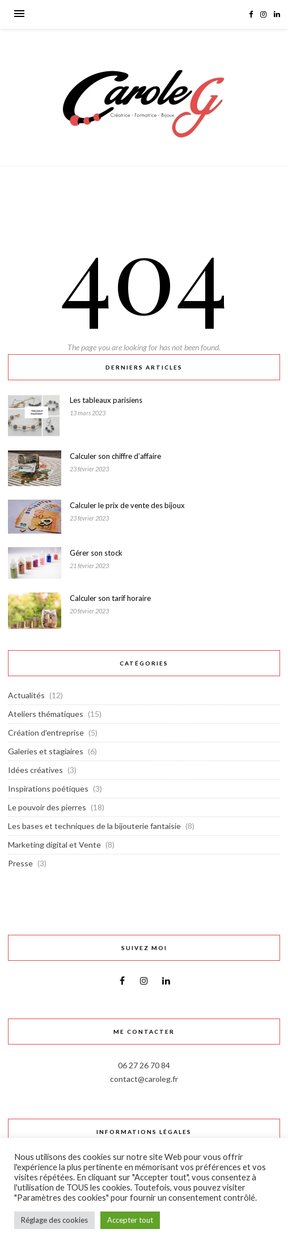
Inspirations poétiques (48, 788)
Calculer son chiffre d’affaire (115, 456)
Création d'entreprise (46, 732)
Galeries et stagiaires (45, 751)
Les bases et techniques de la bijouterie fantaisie (94, 826)
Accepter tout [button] (130, 1219)
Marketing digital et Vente (54, 844)
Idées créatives (35, 770)
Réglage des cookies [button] (54, 1219)
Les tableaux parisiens (106, 400)
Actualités (26, 695)
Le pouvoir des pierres (47, 807)
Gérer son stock (96, 552)
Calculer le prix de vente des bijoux (127, 505)
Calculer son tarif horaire (110, 598)
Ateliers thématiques (45, 714)
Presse (20, 863)
